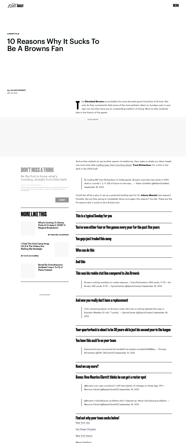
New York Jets (83, 422)
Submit (62, 201)
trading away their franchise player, (114, 165)
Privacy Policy (25, 192)
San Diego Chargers (86, 429)
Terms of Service (58, 190)
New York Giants (84, 435)
